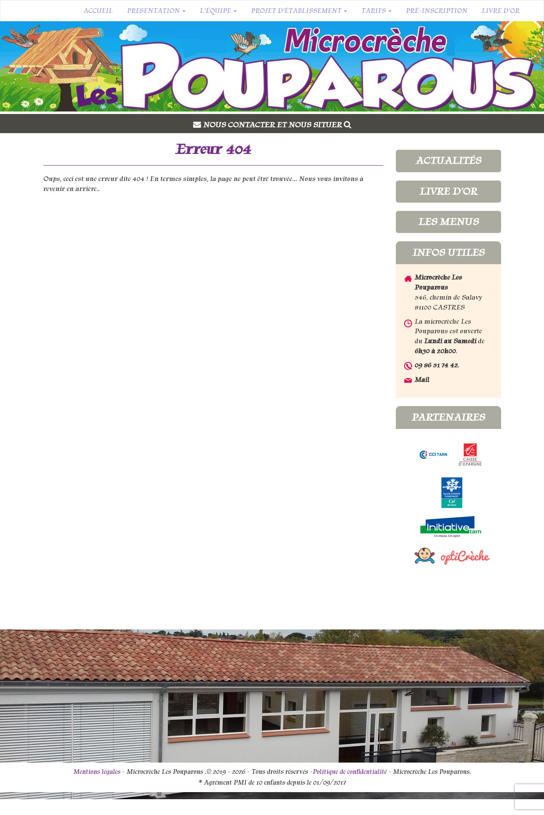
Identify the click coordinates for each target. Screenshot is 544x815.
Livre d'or (448, 191)
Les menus (448, 221)
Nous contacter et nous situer (277, 125)
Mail (422, 379)
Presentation (156, 11)
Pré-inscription (436, 11)
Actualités (448, 160)
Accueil (98, 11)
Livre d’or (500, 11)
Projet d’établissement (299, 11)
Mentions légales (96, 772)
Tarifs (376, 11)
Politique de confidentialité (350, 772)
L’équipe (218, 11)
